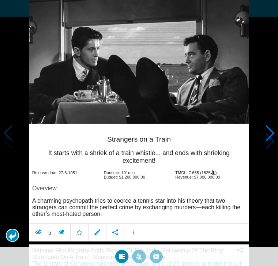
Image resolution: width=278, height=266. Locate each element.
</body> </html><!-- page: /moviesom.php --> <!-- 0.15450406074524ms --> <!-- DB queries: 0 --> (139, 133)
